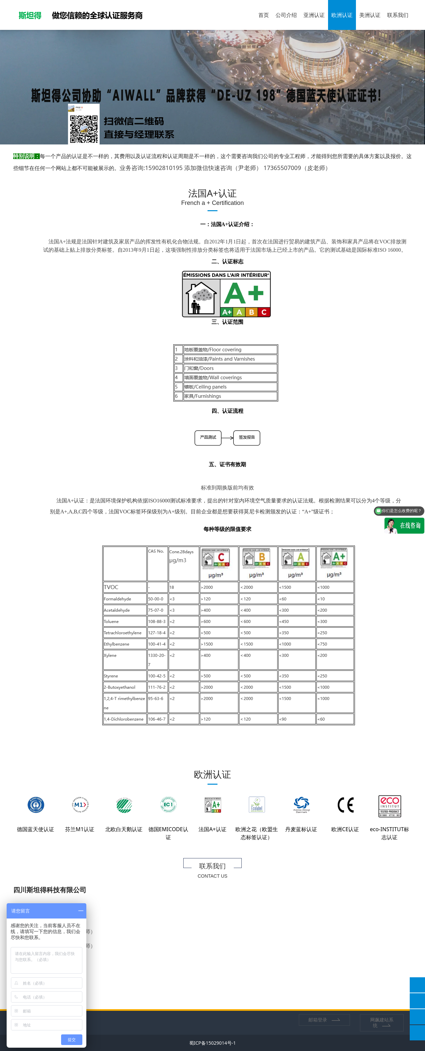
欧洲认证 (342, 15)
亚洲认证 (314, 15)
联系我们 (397, 15)
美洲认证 (370, 15)
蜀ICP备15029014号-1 (212, 1043)
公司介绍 (286, 15)
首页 (263, 15)
